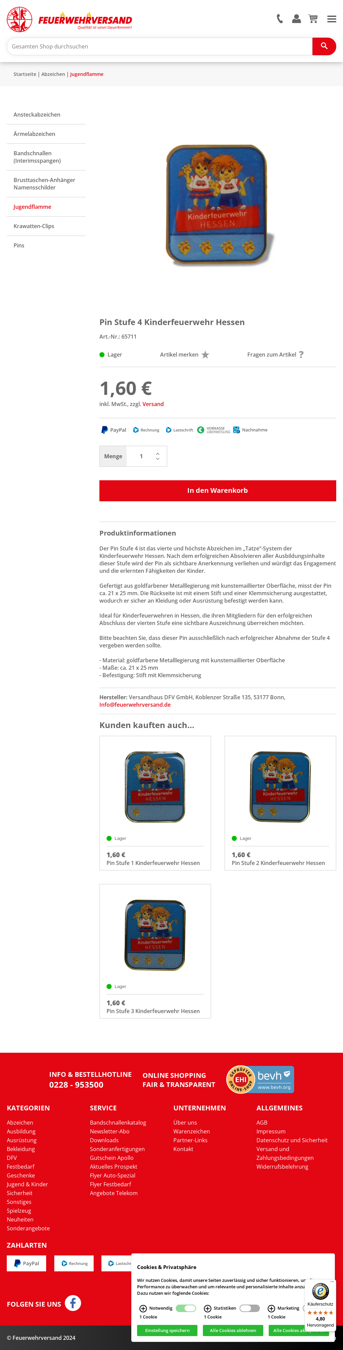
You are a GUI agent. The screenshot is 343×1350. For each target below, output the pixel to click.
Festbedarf (20, 1166)
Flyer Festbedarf (110, 1184)
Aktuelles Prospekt (113, 1166)
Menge (113, 456)
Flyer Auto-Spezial (112, 1175)
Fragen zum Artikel (275, 354)
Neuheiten (20, 1219)
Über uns (185, 1122)
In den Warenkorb (217, 490)
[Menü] (332, 1283)
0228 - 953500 (76, 1084)
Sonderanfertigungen (117, 1149)
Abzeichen (53, 74)
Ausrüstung (22, 1140)
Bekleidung (21, 1149)
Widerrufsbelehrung (282, 1166)
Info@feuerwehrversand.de (135, 704)
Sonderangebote (28, 1228)
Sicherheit (20, 1193)
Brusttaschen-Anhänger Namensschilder (44, 183)
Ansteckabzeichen (37, 114)
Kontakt (183, 1149)
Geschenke (21, 1175)
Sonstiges (19, 1202)
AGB (261, 1122)
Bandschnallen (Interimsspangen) (37, 156)
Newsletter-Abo (110, 1131)
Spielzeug (19, 1210)
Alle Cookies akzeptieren (299, 1331)
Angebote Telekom (114, 1193)
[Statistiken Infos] (207, 1309)
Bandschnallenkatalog (118, 1122)
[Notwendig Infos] (143, 1309)
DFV (12, 1158)
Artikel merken (184, 354)
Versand (153, 404)
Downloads (104, 1140)
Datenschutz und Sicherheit (292, 1140)
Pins (19, 245)
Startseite (25, 74)
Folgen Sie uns (34, 1304)
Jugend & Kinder (27, 1184)
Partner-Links (190, 1140)
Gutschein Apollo (112, 1158)
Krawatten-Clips (34, 226)
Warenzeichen (191, 1131)
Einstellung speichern (167, 1331)
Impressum (271, 1131)
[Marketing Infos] (271, 1309)
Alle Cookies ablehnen (233, 1331)
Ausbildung (21, 1131)
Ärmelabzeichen (34, 134)
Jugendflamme (86, 74)
